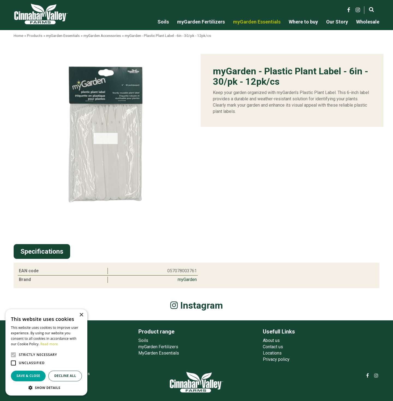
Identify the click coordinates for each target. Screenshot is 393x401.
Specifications (41, 251)
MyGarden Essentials (158, 353)
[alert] (46, 352)
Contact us (273, 346)
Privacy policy (276, 359)
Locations (272, 353)
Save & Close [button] (28, 375)
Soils (143, 340)
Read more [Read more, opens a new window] (49, 344)
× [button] (81, 315)
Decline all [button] (65, 375)
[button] (46, 387)
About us (271, 340)
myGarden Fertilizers (158, 346)
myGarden (187, 279)
